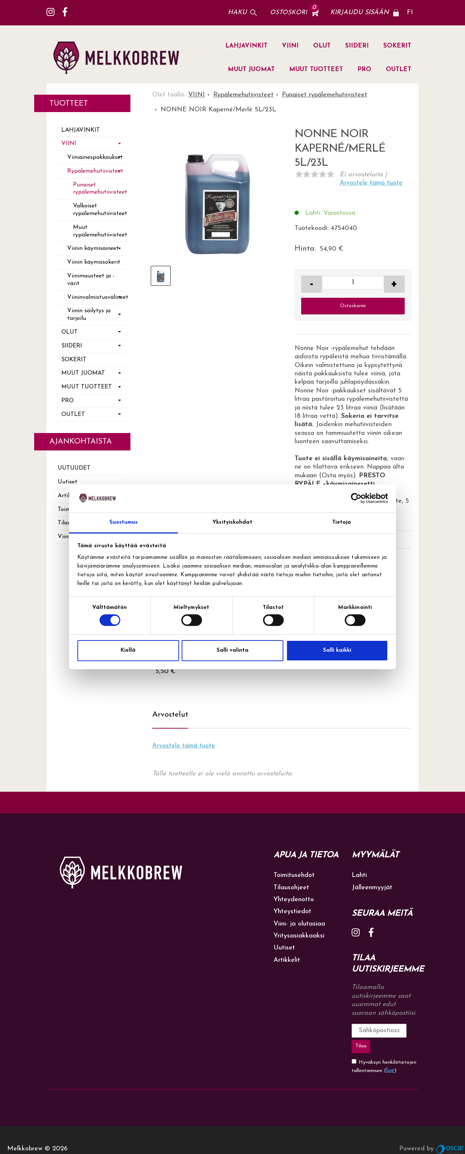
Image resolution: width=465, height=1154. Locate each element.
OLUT (322, 46)
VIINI (290, 46)
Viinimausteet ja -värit (90, 280)
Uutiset (67, 482)
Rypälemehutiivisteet (95, 171)
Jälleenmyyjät (372, 887)
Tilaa (407, 1030)
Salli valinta (232, 650)
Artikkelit (287, 960)
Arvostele (371, 183)
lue (390, 1052)
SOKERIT (397, 46)
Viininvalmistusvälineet (97, 297)
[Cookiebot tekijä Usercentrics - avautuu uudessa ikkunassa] (356, 498)
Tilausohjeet (291, 887)
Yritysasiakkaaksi (299, 935)
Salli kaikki (337, 650)
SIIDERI (357, 46)
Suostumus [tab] (123, 522)
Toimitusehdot (294, 875)
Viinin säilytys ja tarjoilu (88, 314)
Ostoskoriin (353, 306)
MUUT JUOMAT (251, 69)
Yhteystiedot (292, 911)
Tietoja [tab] (341, 522)
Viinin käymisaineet (93, 248)
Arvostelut (170, 714)
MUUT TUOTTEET (316, 69)
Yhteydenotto (294, 899)
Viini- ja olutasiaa (299, 923)
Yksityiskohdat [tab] (232, 522)
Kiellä (128, 650)
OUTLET (398, 69)
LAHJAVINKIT (246, 46)
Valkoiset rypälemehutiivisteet (100, 210)
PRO (364, 69)
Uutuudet (74, 468)
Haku (237, 12)
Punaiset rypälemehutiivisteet (100, 188)
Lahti (359, 875)
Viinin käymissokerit (93, 262)
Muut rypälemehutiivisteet (100, 231)
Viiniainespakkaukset (95, 157)
